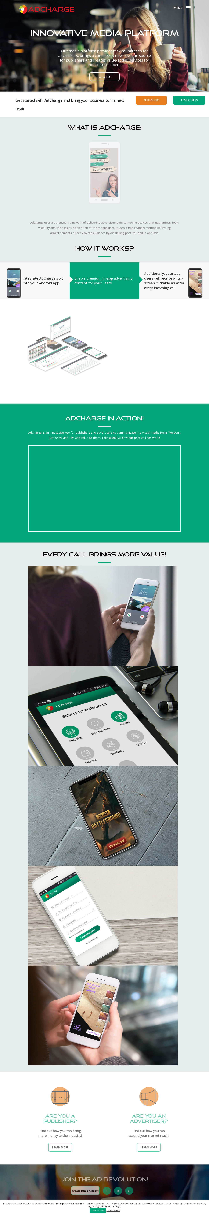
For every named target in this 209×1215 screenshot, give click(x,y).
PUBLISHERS (151, 100)
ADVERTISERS (189, 100)
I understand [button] (98, 1210)
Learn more (113, 1210)
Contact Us (104, 77)
